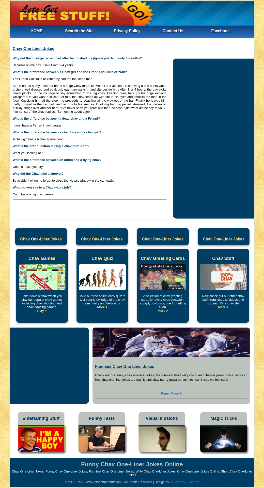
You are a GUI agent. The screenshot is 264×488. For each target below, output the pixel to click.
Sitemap (193, 482)
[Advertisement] (89, 208)
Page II (176, 393)
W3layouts (178, 482)
